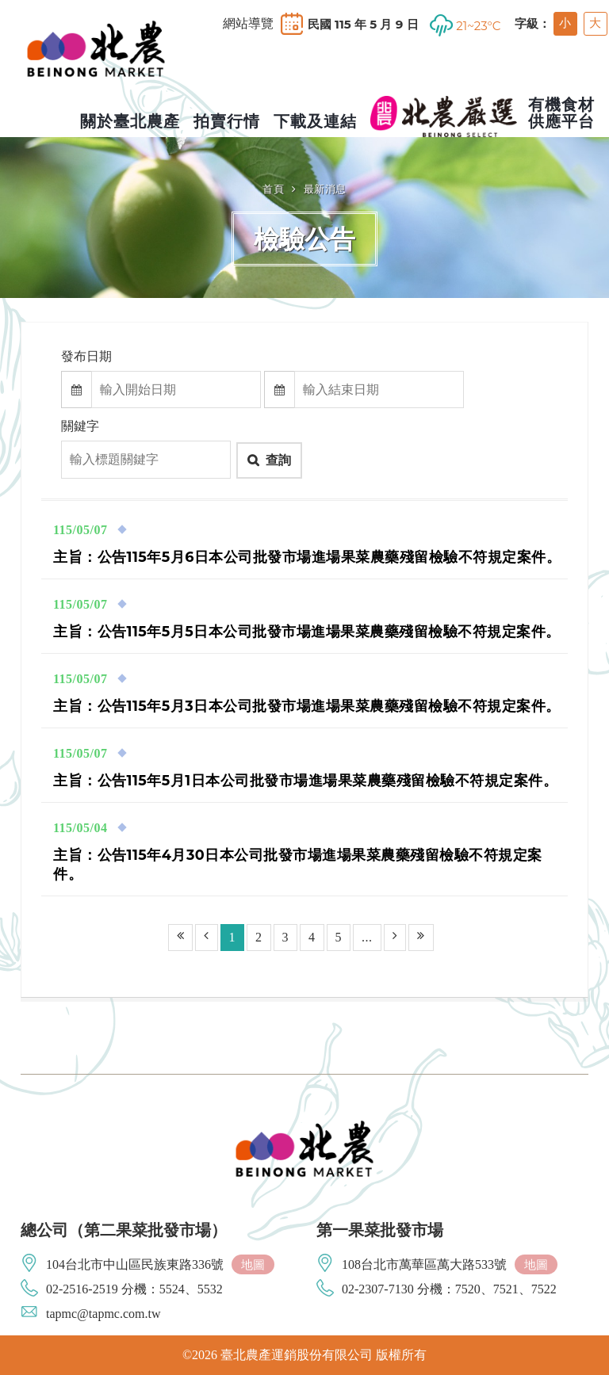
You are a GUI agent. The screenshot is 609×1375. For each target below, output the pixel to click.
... (367, 937)
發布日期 (86, 356)
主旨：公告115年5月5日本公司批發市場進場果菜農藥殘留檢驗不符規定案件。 (307, 631)
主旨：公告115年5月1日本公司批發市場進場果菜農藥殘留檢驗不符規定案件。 (305, 780)
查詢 (278, 460)
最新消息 (325, 188)
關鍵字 (80, 426)
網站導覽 (248, 23)
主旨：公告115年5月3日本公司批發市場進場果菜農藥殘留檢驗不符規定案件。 (307, 705)
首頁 (273, 188)
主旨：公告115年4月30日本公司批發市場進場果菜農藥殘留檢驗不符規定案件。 (297, 864)
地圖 (253, 1264)
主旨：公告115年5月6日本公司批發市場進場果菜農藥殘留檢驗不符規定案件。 (307, 556)
